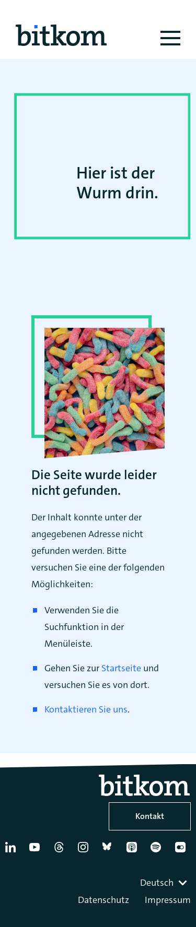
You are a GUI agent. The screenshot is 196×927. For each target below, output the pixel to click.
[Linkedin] (12, 851)
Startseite (121, 668)
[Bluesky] (109, 851)
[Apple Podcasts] (133, 851)
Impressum (168, 900)
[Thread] (61, 851)
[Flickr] (182, 851)
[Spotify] (158, 851)
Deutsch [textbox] (157, 882)
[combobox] (165, 883)
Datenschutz (103, 900)
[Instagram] (85, 851)
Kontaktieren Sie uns (86, 709)
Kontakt (149, 816)
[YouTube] (36, 851)
